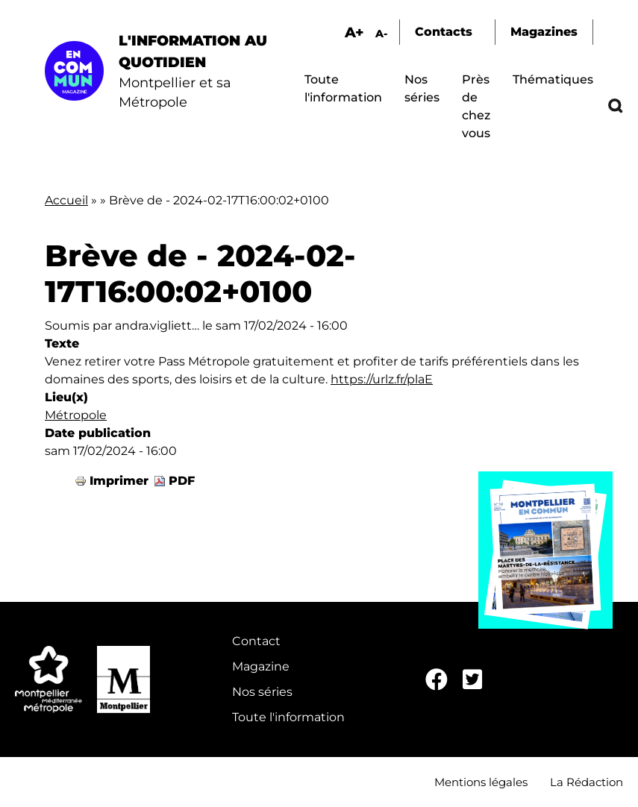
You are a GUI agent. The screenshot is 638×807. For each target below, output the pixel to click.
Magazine (261, 666)
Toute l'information (288, 717)
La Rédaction (586, 782)
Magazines (544, 32)
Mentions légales (481, 782)
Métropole (76, 415)
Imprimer (119, 481)
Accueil (66, 200)
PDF (182, 481)
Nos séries (262, 692)
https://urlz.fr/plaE (382, 379)
